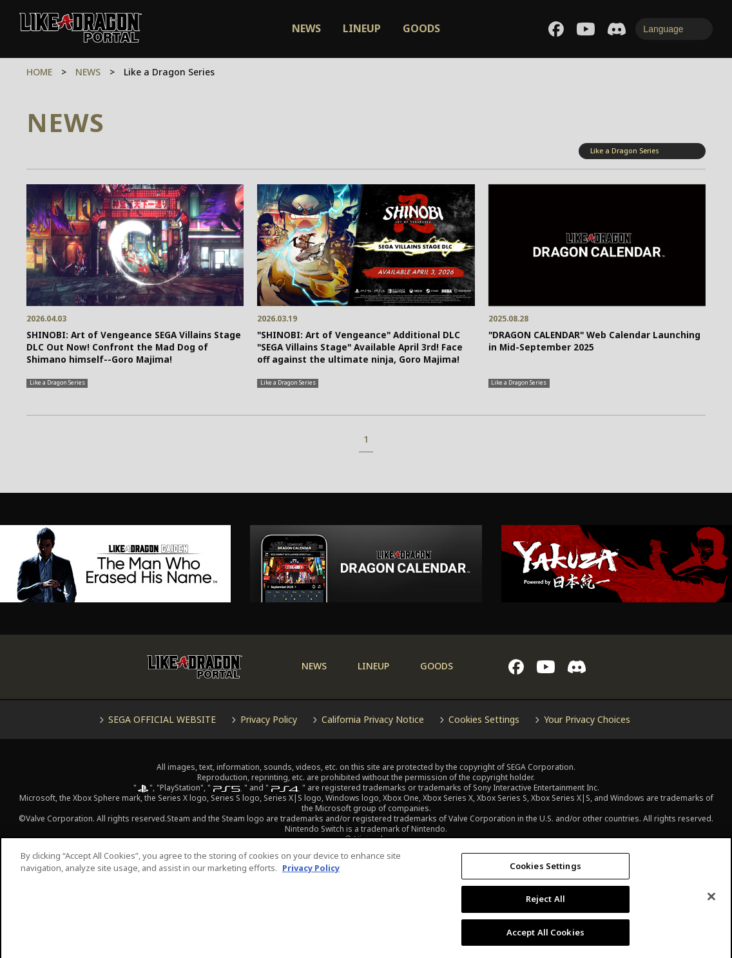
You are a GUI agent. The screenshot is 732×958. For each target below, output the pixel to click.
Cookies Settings (483, 719)
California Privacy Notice (373, 719)
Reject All (545, 911)
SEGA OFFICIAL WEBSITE (162, 719)
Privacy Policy (268, 719)
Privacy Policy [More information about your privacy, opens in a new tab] (311, 880)
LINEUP (362, 28)
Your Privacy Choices (587, 719)
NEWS (306, 28)
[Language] (674, 29)
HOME (39, 72)
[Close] (711, 909)
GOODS (421, 28)
